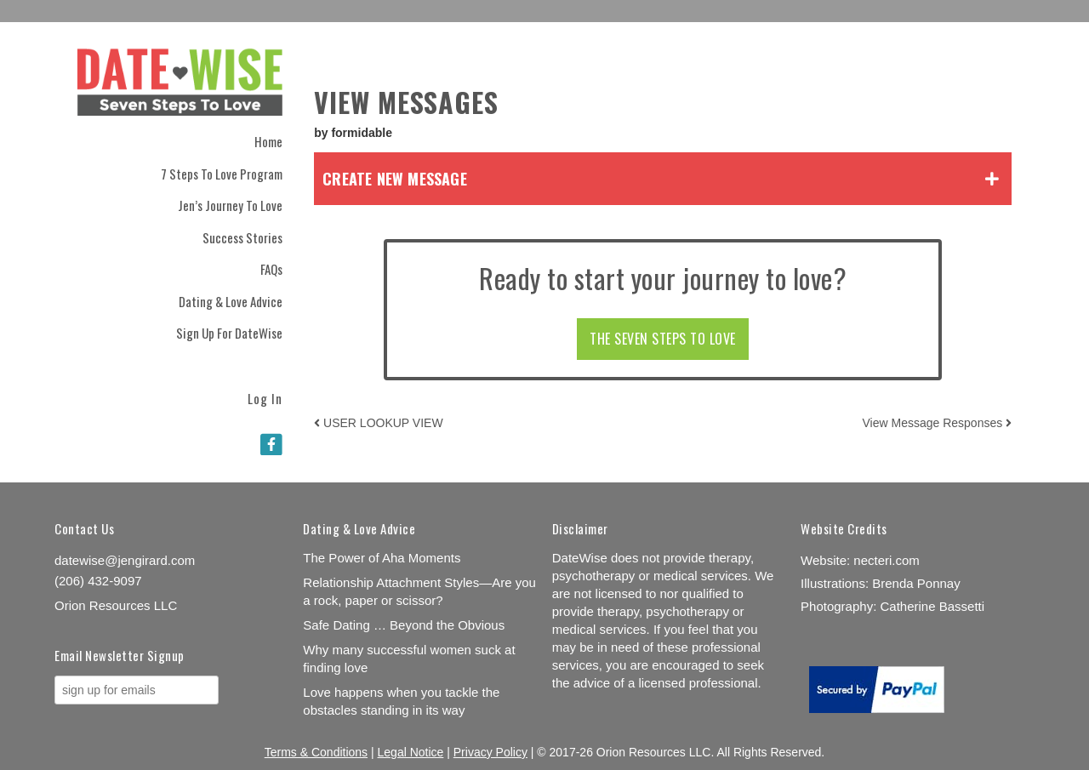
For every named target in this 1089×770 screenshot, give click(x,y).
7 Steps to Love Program (221, 173)
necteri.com (886, 560)
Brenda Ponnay (916, 583)
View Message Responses (937, 423)
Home (268, 141)
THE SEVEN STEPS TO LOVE (663, 338)
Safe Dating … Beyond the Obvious (404, 625)
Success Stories (242, 237)
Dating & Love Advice (230, 301)
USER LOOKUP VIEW (378, 423)
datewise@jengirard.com (124, 560)
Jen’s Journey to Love (230, 205)
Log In (265, 397)
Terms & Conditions (316, 752)
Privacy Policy (490, 752)
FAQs (271, 269)
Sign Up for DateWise (229, 332)
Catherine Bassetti (932, 606)
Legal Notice (411, 752)
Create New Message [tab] (394, 179)
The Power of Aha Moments (381, 557)
